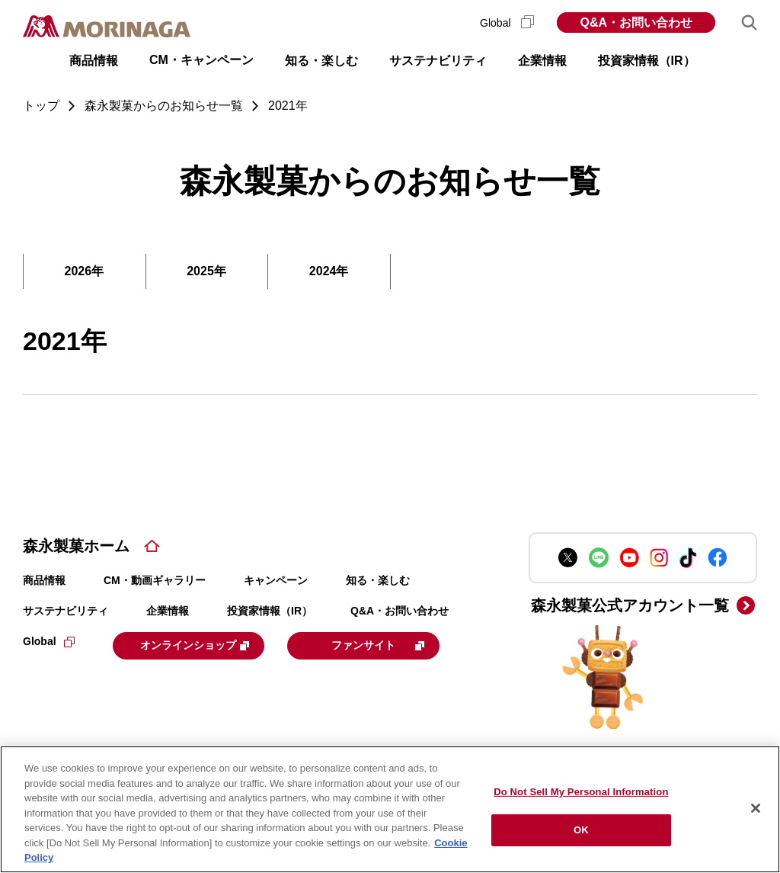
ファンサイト (125, 682)
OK (581, 830)
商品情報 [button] (93, 60)
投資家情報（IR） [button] (646, 60)
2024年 (329, 271)
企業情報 (167, 611)
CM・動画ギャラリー (155, 580)
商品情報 (44, 580)
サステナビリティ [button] (438, 60)
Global (507, 23)
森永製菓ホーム (76, 546)
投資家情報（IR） (269, 611)
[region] (390, 809)
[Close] (755, 808)
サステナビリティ (65, 611)
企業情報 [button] (542, 60)
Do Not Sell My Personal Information (581, 792)
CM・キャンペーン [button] (201, 59)
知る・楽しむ (378, 580)
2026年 (84, 271)
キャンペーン (276, 580)
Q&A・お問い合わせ (636, 22)
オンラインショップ (207, 644)
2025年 (206, 271)
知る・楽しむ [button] (321, 60)
